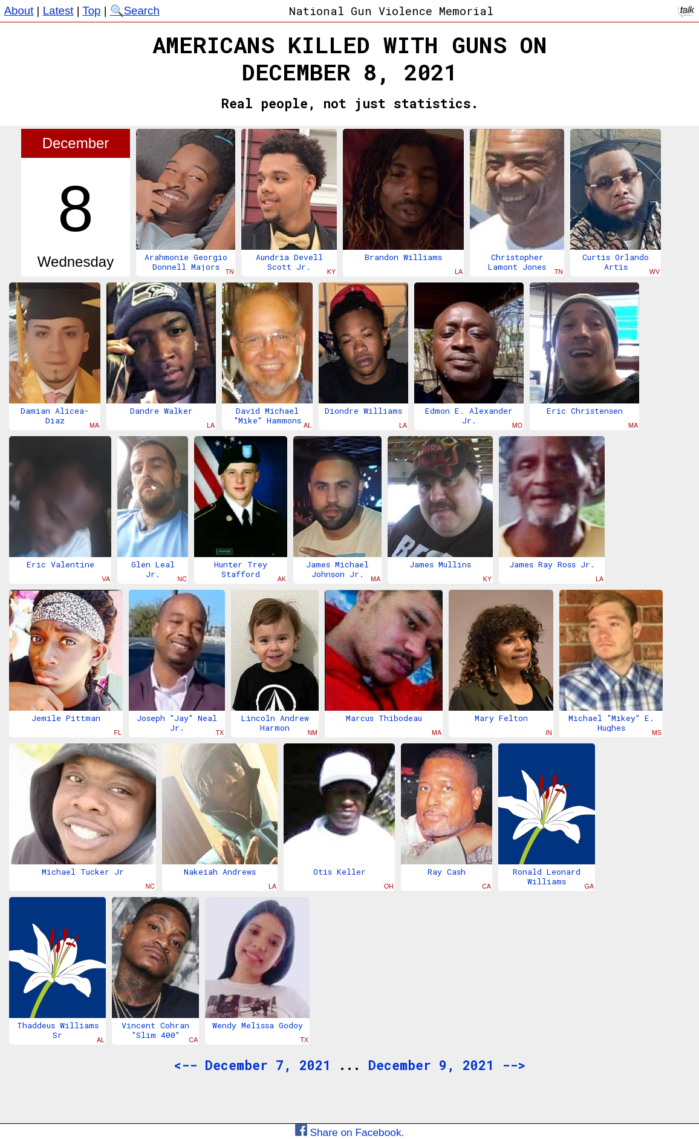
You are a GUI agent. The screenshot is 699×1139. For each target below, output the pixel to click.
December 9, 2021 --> (446, 1065)
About (19, 10)
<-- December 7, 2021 (252, 1065)
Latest (58, 10)
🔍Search (135, 10)
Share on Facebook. (350, 1132)
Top (91, 10)
